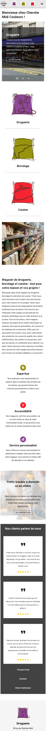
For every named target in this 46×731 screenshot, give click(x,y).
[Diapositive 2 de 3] (23, 78)
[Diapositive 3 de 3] (29, 78)
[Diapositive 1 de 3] (17, 78)
